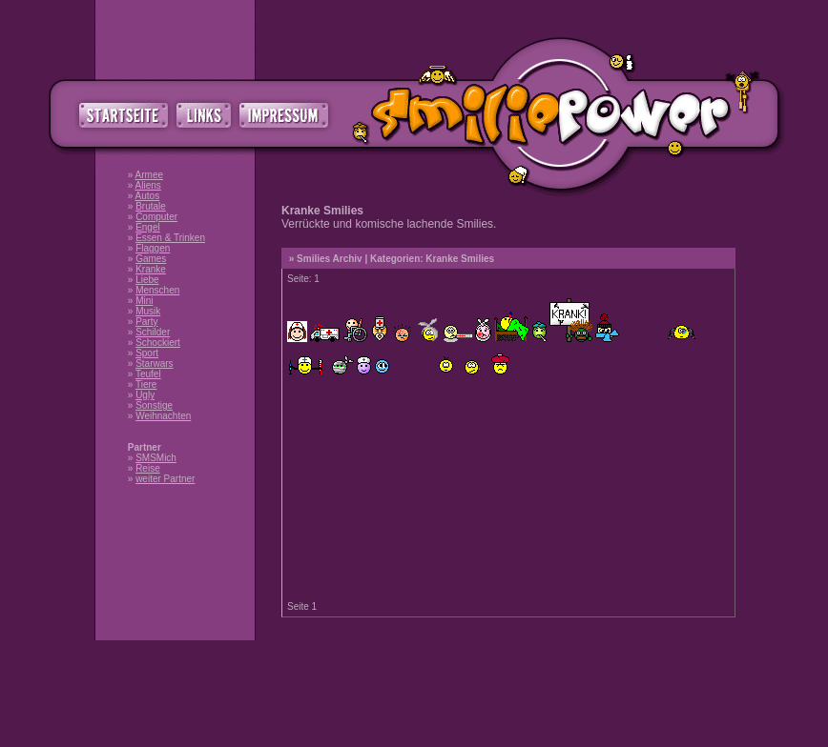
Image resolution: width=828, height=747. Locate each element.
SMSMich (155, 458)
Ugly (145, 395)
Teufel (148, 374)
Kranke (150, 269)
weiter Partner (165, 479)
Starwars (154, 363)
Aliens (148, 185)
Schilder (152, 332)
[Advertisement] (414, 694)
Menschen (157, 290)
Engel (147, 227)
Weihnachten (163, 416)
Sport (146, 353)
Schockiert (157, 342)
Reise (147, 468)
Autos (147, 196)
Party (146, 321)
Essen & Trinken (170, 237)
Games (150, 258)
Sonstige (154, 405)
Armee (149, 175)
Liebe (146, 279)
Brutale (150, 206)
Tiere (145, 384)
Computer (156, 217)
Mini (144, 300)
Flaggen (152, 248)
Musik (147, 311)
